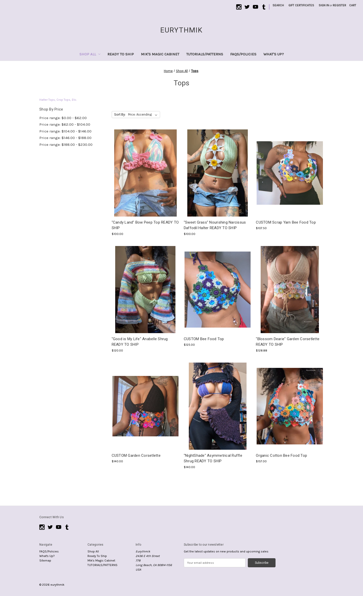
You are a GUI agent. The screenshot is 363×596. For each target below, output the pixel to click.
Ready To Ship (120, 54)
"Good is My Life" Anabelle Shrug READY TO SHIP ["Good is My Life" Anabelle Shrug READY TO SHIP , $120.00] (140, 342)
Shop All (89, 54)
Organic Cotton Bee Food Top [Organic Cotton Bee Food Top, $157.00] (281, 455)
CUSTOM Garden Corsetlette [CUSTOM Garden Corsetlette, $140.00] (136, 455)
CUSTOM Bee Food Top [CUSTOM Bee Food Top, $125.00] (204, 339)
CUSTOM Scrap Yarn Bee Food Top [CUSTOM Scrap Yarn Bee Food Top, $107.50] (286, 222)
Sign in (324, 5)
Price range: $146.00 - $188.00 (65, 137)
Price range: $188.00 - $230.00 (66, 144)
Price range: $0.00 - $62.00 (63, 118)
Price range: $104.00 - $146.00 (65, 131)
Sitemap (45, 560)
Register (339, 5)
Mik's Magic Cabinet (160, 54)
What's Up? (273, 54)
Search (278, 5)
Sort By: (120, 114)
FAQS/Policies (243, 54)
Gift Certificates (301, 5)
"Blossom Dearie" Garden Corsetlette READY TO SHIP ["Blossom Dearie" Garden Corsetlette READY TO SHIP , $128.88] (287, 342)
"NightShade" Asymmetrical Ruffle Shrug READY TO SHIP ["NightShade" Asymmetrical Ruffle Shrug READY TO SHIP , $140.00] (213, 458)
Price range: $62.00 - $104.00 (64, 124)
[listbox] (144, 114)
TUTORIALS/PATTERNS (204, 54)
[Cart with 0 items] (352, 5)
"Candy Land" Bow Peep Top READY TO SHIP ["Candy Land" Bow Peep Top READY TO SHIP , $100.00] (145, 225)
